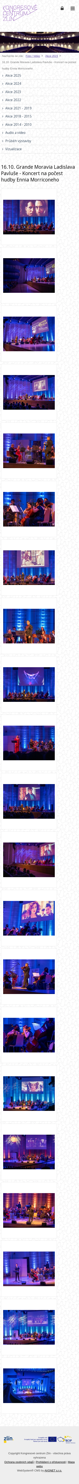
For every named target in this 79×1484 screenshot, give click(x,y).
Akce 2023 (51, 56)
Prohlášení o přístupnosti (51, 1462)
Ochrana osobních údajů (19, 1462)
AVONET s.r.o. (53, 1470)
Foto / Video (33, 56)
